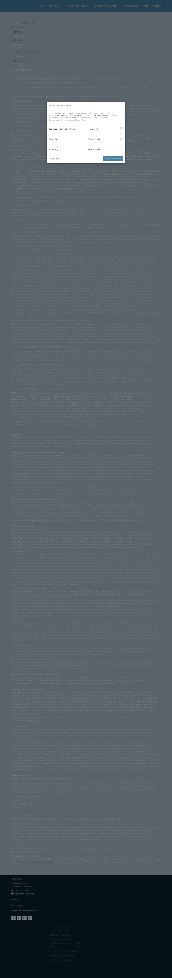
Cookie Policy (80, 120)
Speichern (56, 158)
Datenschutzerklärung (57, 120)
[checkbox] (121, 128)
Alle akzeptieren (113, 158)
